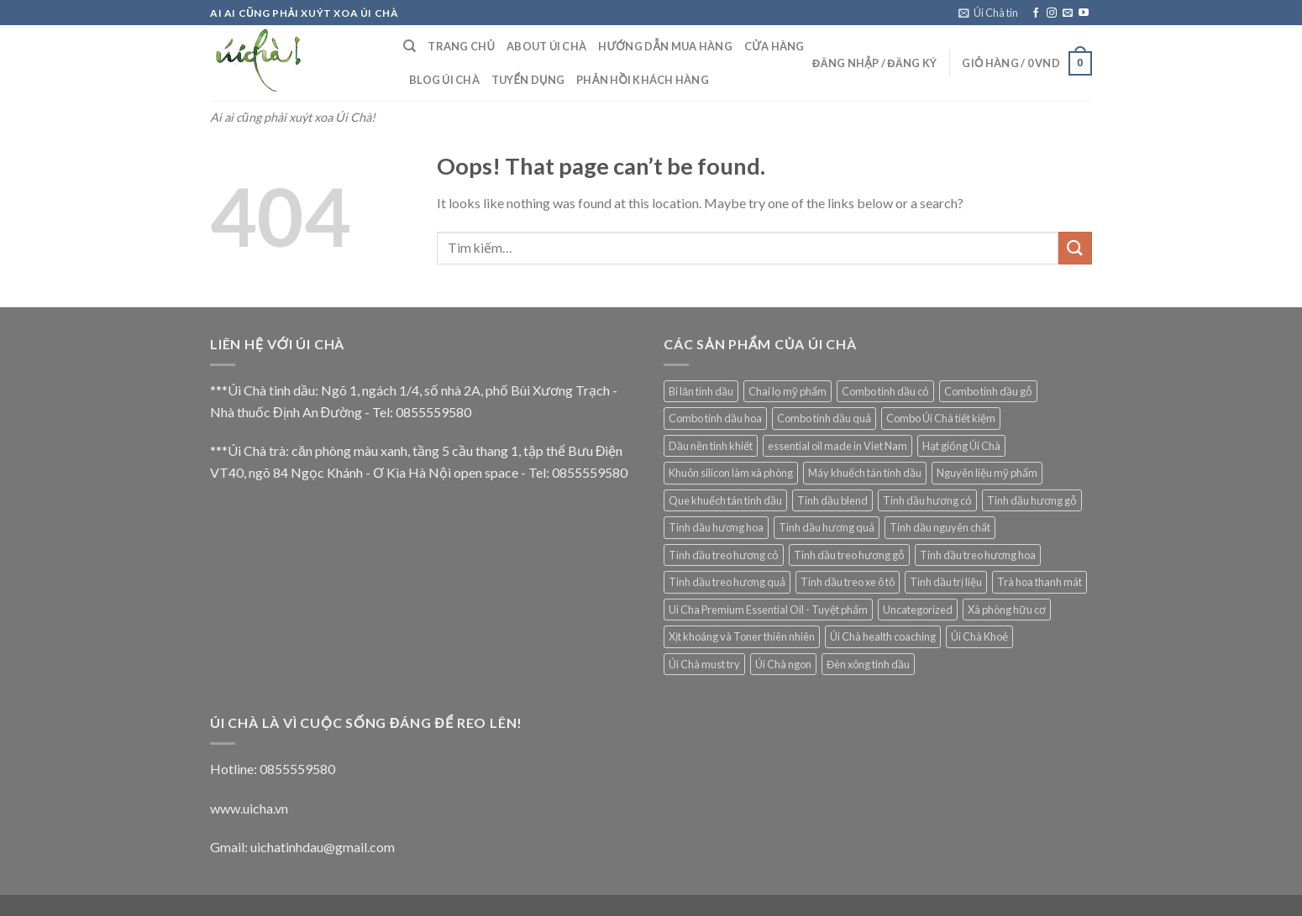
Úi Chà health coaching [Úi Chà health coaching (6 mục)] (883, 636)
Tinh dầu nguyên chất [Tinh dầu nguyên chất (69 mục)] (940, 527)
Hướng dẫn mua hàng (665, 46)
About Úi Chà (546, 46)
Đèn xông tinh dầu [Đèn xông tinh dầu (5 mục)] (868, 664)
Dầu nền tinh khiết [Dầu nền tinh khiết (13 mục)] (711, 446)
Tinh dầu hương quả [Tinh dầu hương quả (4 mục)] (826, 527)
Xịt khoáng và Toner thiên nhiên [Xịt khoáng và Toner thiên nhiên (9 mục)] (742, 636)
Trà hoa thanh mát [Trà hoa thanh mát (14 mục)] (1039, 582)
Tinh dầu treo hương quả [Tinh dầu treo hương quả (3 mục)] (727, 582)
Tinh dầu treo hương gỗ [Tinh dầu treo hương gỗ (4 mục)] (849, 555)
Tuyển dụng (527, 79)
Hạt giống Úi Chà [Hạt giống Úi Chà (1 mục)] (961, 446)
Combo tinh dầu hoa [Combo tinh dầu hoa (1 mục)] (715, 418)
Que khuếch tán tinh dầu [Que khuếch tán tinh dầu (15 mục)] (725, 500)
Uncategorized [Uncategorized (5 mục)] (918, 609)
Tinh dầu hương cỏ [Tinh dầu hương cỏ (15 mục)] (927, 500)
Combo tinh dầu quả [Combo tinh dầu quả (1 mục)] (824, 418)
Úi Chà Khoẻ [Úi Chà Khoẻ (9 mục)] (979, 636)
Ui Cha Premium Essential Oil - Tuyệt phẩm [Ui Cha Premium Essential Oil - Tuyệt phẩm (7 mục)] (768, 609)
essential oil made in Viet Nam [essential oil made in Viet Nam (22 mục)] (837, 446)
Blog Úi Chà (444, 79)
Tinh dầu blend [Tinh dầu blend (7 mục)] (832, 500)
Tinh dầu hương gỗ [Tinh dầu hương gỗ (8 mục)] (1032, 500)
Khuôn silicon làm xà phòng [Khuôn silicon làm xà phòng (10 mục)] (731, 472)
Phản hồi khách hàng (642, 79)
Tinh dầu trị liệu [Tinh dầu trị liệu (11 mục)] (946, 582)
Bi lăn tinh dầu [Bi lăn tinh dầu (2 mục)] (701, 391)
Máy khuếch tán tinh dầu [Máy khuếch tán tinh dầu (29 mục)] (864, 472)
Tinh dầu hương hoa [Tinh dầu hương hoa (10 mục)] (716, 527)
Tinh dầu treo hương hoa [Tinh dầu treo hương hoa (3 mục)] (978, 555)
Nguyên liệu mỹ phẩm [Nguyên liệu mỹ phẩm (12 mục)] (987, 472)
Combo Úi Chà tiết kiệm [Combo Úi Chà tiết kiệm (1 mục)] (940, 418)
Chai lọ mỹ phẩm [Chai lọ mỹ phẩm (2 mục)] (787, 391)
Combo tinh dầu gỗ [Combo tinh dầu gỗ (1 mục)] (988, 391)
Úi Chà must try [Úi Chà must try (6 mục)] (704, 664)
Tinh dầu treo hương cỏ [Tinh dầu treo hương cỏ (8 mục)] (724, 555)
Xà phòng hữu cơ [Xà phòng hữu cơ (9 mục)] (1007, 609)
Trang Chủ (461, 46)
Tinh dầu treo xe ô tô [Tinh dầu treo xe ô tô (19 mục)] (848, 582)
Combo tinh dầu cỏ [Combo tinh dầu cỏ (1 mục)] (885, 391)
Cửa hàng (774, 46)
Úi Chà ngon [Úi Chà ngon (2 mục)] (783, 664)
